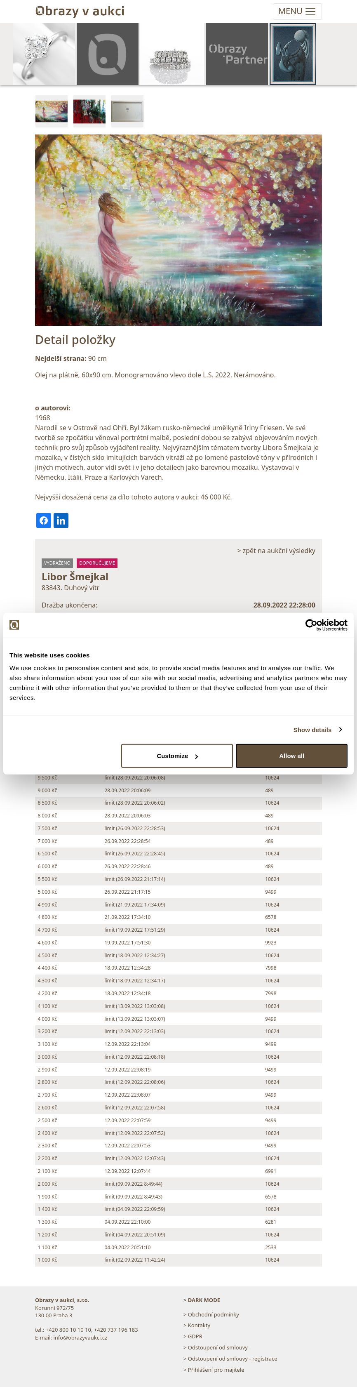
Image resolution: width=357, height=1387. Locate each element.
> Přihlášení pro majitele (213, 1369)
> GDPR (192, 1336)
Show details (313, 729)
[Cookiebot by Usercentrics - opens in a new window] (311, 625)
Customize (177, 755)
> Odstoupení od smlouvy (215, 1347)
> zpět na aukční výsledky (276, 550)
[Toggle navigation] (297, 11)
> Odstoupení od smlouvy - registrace (230, 1358)
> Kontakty (196, 1325)
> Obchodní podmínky (211, 1314)
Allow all (291, 755)
